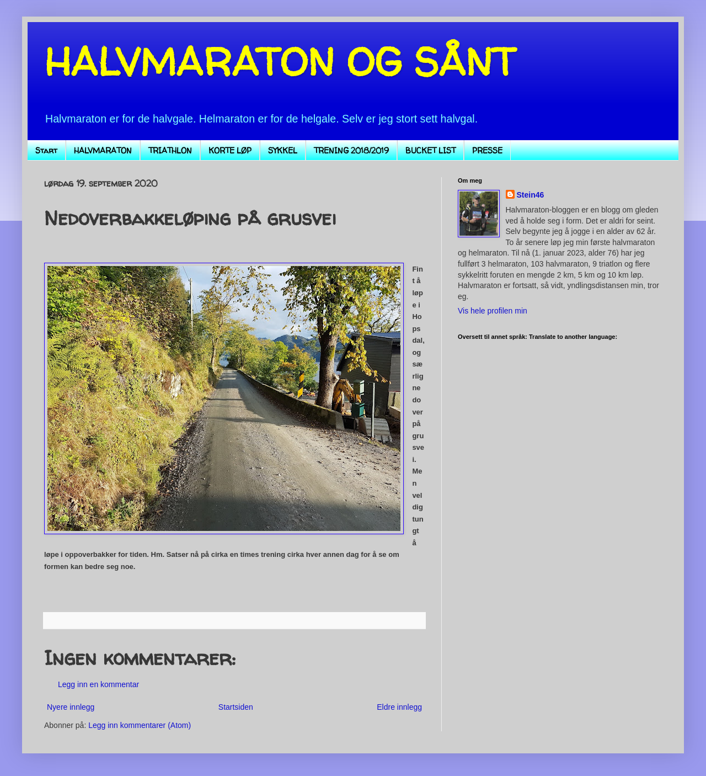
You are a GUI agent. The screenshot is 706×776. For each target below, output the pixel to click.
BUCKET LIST (430, 150)
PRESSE (487, 150)
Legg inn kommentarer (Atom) (139, 725)
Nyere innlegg (70, 707)
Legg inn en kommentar (98, 684)
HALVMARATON (103, 150)
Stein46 (530, 194)
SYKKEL (282, 150)
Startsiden (235, 707)
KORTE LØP (230, 150)
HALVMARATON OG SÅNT (279, 61)
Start (46, 150)
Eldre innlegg (399, 707)
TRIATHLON (170, 150)
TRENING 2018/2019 (351, 150)
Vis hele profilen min (492, 310)
